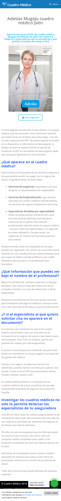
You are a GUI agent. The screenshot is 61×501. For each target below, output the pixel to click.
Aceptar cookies (51, 493)
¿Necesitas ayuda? (37, 483)
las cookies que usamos (32, 495)
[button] (30, 117)
